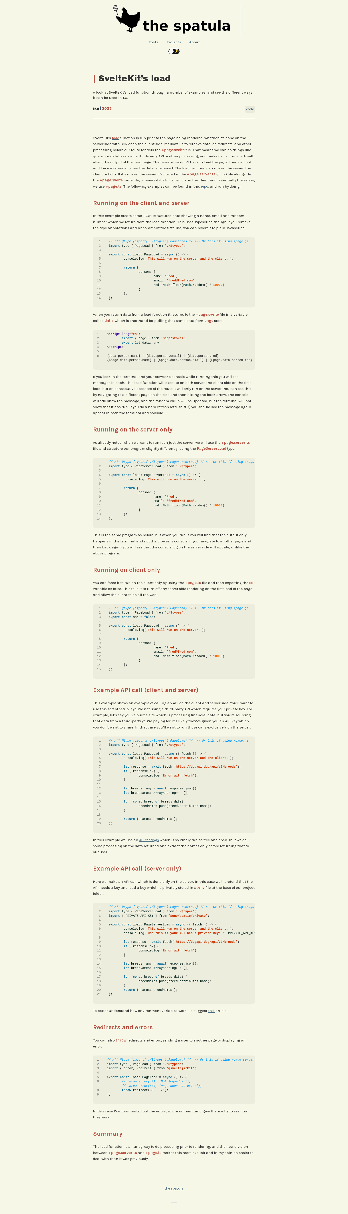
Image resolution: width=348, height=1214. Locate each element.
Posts (153, 42)
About (194, 42)
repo (204, 186)
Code (250, 109)
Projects (173, 42)
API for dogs (149, 840)
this (211, 1010)
